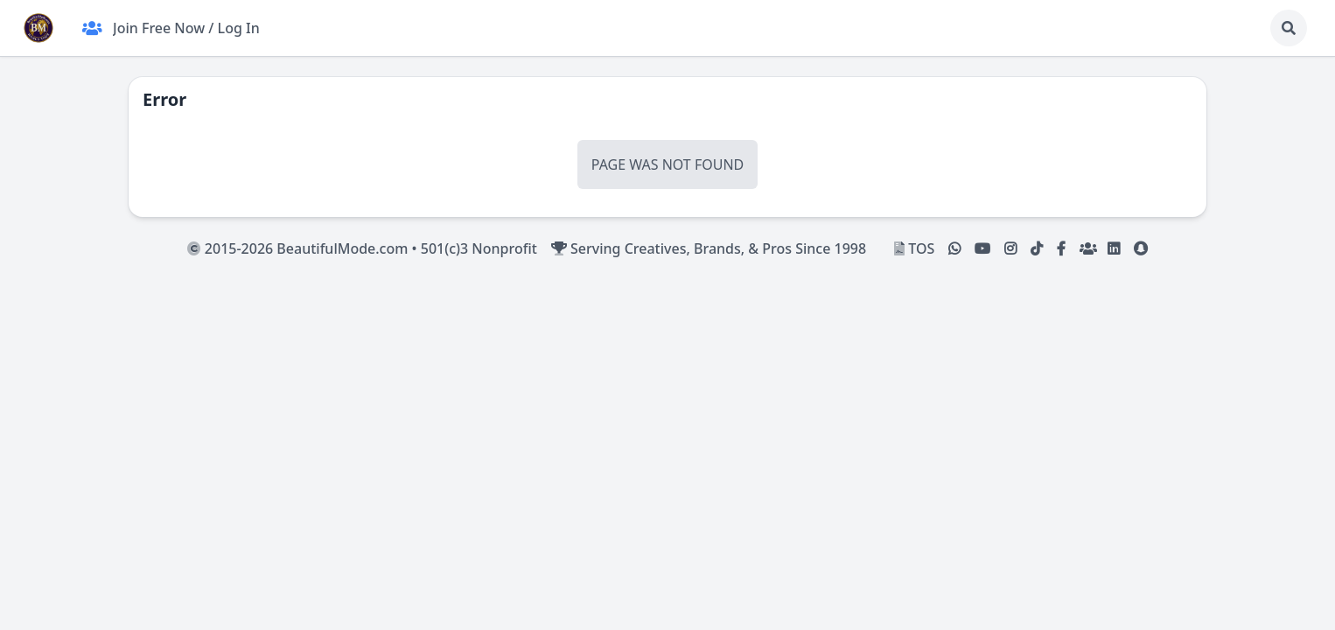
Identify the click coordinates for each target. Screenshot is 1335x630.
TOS (914, 248)
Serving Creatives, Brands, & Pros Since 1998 (708, 248)
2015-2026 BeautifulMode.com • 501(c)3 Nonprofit (362, 248)
